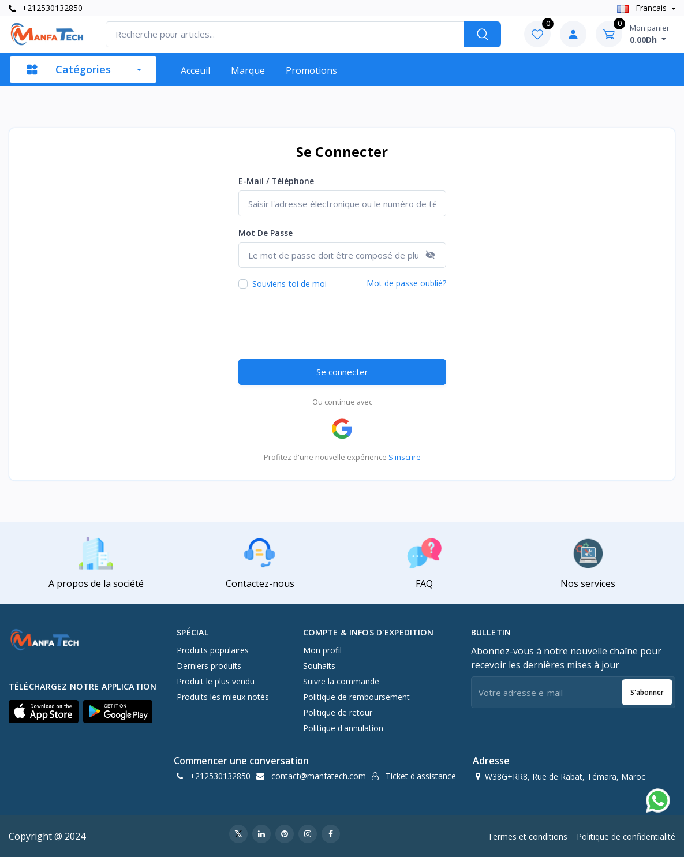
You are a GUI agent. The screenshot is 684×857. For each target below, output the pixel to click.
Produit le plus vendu (216, 681)
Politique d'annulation (343, 728)
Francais (643, 7)
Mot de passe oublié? (406, 283)
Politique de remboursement (356, 696)
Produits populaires (213, 650)
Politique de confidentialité (626, 836)
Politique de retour (337, 712)
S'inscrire (404, 457)
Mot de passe (265, 232)
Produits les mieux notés (223, 696)
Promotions (311, 70)
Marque (248, 70)
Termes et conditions (527, 836)
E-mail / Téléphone (276, 180)
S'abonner (647, 692)
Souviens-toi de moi (289, 283)
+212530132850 (46, 7)
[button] (44, 711)
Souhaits (319, 665)
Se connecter (342, 371)
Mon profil (322, 650)
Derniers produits (209, 665)
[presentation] (326, 322)
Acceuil (195, 70)
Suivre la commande (341, 681)
